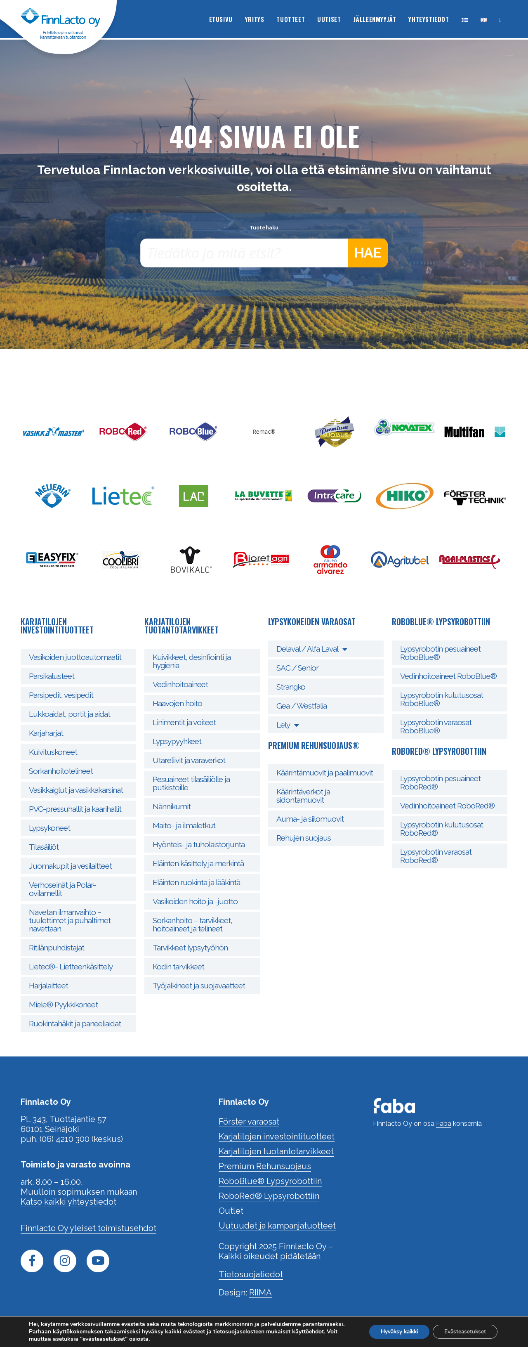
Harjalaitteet (48, 985)
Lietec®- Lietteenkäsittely (71, 966)
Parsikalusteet (51, 676)
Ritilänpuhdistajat (56, 947)
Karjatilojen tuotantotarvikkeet (276, 1151)
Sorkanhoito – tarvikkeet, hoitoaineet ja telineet (192, 924)
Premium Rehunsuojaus (265, 1166)
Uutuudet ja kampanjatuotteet (277, 1226)
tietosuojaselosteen (282, 1331)
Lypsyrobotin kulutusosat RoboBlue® (441, 699)
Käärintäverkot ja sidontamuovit (303, 795)
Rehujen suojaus (303, 837)
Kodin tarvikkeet (178, 966)
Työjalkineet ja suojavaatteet (199, 985)
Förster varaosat (249, 1122)
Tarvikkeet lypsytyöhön (190, 947)
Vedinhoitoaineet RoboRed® (447, 805)
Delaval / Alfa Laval (311, 649)
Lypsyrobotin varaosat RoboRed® (435, 856)
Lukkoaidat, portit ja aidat (69, 713)
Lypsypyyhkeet (177, 741)
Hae (367, 253)
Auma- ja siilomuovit (310, 818)
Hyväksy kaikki (393, 1331)
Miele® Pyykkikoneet (63, 1004)
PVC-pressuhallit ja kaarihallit (75, 808)
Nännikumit (172, 806)
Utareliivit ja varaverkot (189, 760)
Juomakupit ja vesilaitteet (70, 865)
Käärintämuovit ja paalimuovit (324, 772)
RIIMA (260, 1292)
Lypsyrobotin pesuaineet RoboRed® (440, 782)
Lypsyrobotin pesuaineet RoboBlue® (440, 653)
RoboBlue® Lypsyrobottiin (270, 1181)
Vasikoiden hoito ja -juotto (195, 901)
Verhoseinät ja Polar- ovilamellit (62, 889)
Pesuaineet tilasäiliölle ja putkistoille (191, 783)
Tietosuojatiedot (251, 1274)
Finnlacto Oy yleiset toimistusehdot (88, 1228)
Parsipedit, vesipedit (61, 694)
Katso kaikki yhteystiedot (68, 1202)
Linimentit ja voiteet (184, 722)
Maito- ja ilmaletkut (184, 825)
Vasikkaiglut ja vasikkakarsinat (76, 789)
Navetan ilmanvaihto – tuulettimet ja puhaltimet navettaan (70, 920)
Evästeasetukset (463, 1331)
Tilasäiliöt (44, 846)
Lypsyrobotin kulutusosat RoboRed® (441, 828)
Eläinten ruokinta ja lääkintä (196, 882)
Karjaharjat (46, 732)
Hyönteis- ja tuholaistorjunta (199, 844)
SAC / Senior (297, 667)
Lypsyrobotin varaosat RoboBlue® (435, 726)
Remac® (264, 431)
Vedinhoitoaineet (180, 684)
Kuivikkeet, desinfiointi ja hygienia (192, 661)
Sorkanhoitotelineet (61, 770)
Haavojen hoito (177, 703)
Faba (443, 1123)
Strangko (290, 686)
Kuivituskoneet (53, 751)
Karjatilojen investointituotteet (277, 1136)
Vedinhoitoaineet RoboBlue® (448, 676)
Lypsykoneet (49, 827)
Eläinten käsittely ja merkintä (198, 863)
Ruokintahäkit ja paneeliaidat (75, 1023)
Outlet (231, 1211)
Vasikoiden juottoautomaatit (75, 657)
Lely (287, 725)
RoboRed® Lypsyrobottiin (269, 1196)
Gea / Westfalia (301, 705)
